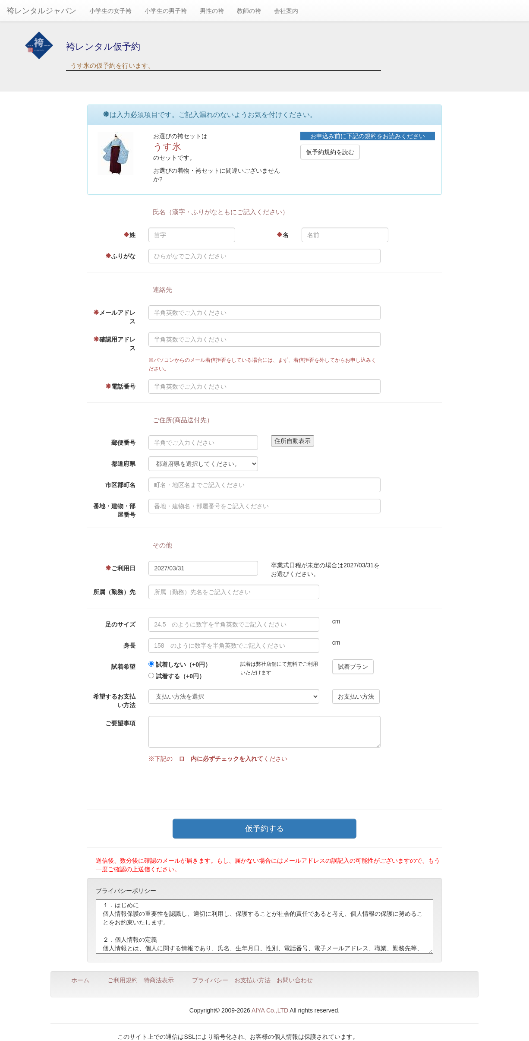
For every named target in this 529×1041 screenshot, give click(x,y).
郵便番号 (123, 442)
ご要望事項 (120, 723)
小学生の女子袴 (110, 10)
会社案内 (286, 10)
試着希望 (123, 666)
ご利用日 (120, 568)
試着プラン (353, 666)
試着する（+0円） (180, 676)
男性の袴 (212, 10)
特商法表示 (159, 980)
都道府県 (123, 463)
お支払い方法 (356, 696)
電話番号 (120, 386)
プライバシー (210, 980)
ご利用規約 (122, 980)
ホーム (80, 980)
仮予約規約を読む (330, 152)
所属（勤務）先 (114, 592)
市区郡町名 (120, 484)
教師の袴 (249, 10)
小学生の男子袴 (166, 10)
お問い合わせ (295, 980)
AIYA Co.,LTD (270, 1010)
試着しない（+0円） (183, 664)
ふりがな (120, 256)
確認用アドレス (114, 343)
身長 (129, 645)
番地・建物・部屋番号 (114, 510)
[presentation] (214, 784)
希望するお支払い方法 (114, 701)
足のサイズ (120, 624)
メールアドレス (114, 317)
